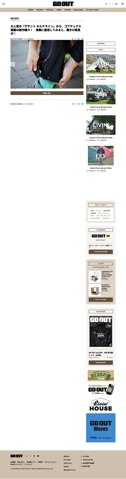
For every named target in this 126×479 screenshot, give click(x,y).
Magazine (78, 10)
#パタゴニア (106, 218)
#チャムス (98, 211)
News (30, 10)
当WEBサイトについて (16, 464)
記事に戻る (47, 93)
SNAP (59, 10)
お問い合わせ (20, 462)
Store (68, 10)
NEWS (67, 457)
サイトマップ (28, 464)
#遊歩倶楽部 (106, 211)
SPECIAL (49, 10)
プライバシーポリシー (50, 462)
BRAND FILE (69, 470)
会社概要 (12, 462)
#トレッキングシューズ (103, 216)
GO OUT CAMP (92, 10)
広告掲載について (31, 462)
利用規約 (40, 462)
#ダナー (92, 216)
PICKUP (39, 10)
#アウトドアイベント (104, 213)
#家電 (92, 211)
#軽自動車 (93, 213)
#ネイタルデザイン (95, 218)
